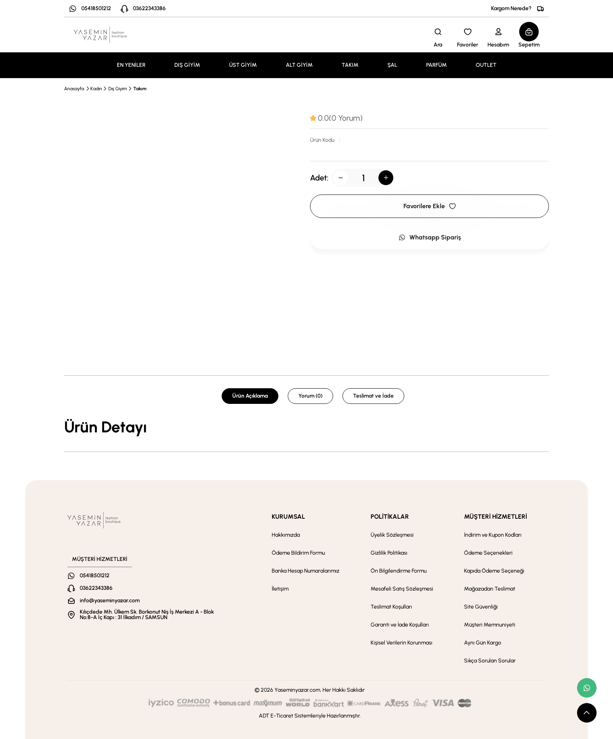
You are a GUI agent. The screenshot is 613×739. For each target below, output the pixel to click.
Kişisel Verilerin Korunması (401, 642)
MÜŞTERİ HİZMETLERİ (495, 516)
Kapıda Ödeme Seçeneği (494, 571)
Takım (140, 88)
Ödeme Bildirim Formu (298, 553)
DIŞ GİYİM (187, 65)
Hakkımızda (286, 535)
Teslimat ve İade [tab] (373, 396)
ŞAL (392, 65)
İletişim (280, 588)
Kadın (96, 88)
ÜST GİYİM (243, 65)
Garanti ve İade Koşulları (400, 624)
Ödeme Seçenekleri (488, 553)
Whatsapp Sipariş (429, 237)
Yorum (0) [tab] (310, 396)
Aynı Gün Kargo (482, 642)
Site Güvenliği (481, 606)
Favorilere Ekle (429, 206)
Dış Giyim (117, 88)
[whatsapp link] (587, 688)
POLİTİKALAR (390, 516)
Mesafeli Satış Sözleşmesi (402, 588)
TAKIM (350, 65)
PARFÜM (436, 65)
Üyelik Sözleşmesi (392, 535)
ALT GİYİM (299, 65)
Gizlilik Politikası (389, 553)
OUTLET (486, 65)
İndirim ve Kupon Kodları (493, 535)
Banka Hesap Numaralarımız (305, 571)
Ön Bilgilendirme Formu (399, 571)
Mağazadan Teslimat (489, 588)
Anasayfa (74, 88)
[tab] (336, 118)
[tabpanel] (306, 426)
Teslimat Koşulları (391, 606)
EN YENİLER (131, 65)
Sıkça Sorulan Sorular (490, 660)
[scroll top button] (587, 713)
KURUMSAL (288, 516)
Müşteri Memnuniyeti (489, 624)
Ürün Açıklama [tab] (250, 396)
